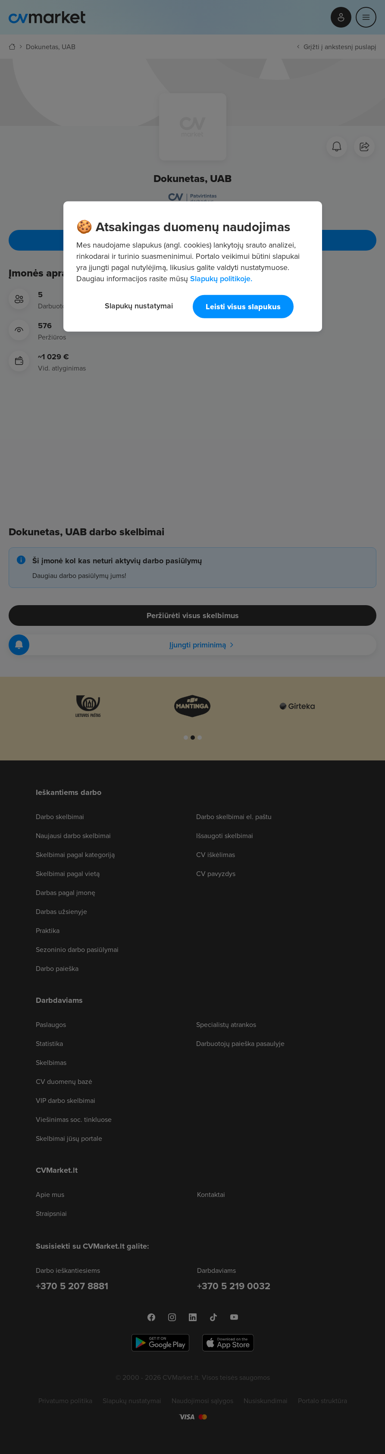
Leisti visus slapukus (243, 306)
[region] (192, 266)
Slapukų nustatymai (139, 305)
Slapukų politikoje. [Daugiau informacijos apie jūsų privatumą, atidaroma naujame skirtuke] (221, 278)
